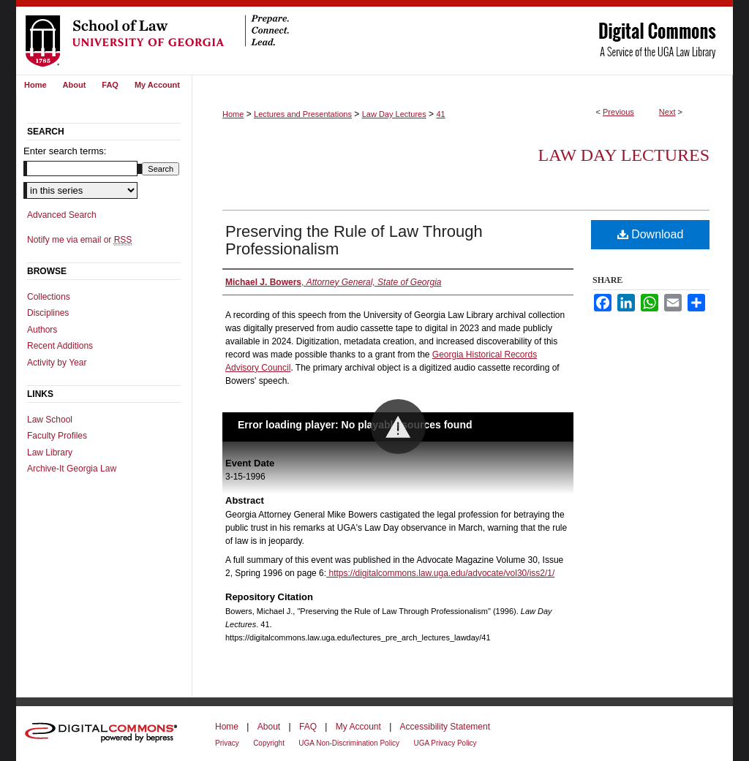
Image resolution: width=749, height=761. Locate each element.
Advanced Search (62, 215)
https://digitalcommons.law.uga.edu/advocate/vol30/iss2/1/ (440, 573)
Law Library (49, 452)
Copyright (269, 743)
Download (650, 234)
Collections (48, 297)
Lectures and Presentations (303, 114)
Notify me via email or (79, 240)
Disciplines (48, 313)
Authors (42, 330)
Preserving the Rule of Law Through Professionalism (354, 240)
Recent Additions (60, 346)
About (268, 727)
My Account (358, 727)
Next (667, 111)
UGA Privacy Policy (444, 743)
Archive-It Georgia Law (71, 468)
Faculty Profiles (57, 436)
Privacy (227, 743)
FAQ (308, 727)
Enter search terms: (64, 150)
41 (440, 114)
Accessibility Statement (445, 727)
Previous (618, 111)
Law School (49, 419)
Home (233, 114)
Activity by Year (56, 362)
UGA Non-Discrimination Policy (348, 743)
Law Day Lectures (394, 114)
